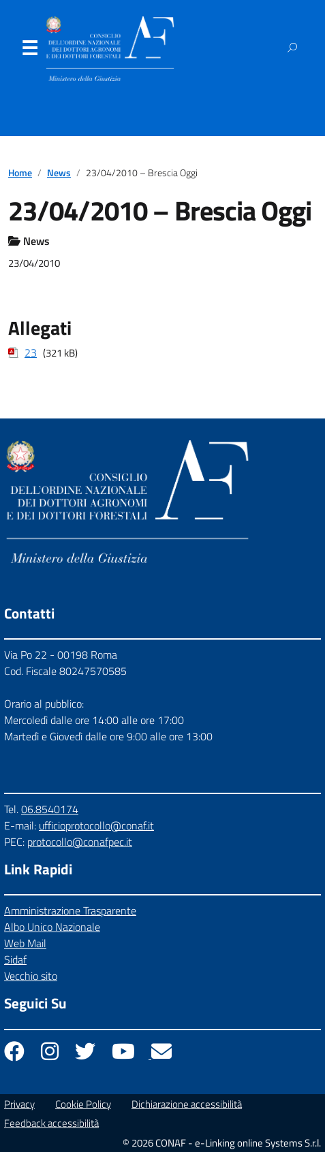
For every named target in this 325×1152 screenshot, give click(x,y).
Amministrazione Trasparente (70, 910)
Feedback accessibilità (51, 1123)
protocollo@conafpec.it (79, 842)
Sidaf (15, 959)
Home (20, 172)
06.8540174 (49, 809)
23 (31, 352)
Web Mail (25, 943)
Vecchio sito (30, 976)
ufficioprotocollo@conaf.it (96, 825)
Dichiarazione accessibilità (186, 1104)
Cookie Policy (83, 1104)
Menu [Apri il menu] (29, 51)
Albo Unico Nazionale (52, 927)
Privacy (19, 1104)
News (59, 172)
